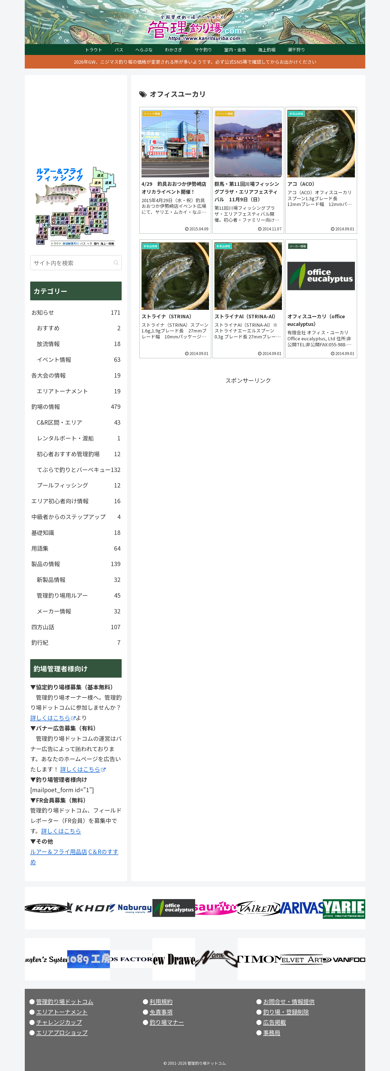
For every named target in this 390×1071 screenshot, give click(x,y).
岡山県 (63, 220)
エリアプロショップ (62, 1032)
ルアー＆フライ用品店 (58, 851)
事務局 (271, 1032)
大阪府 (69, 228)
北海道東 (108, 182)
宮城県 (102, 204)
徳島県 (62, 233)
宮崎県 (45, 231)
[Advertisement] (248, 424)
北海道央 (96, 182)
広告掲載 (274, 1022)
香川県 (62, 228)
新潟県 (92, 208)
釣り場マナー (167, 1022)
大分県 (46, 226)
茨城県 (105, 215)
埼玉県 (99, 221)
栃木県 (100, 215)
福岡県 (47, 219)
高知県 (54, 233)
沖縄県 (40, 242)
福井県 (74, 210)
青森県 (97, 195)
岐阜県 (83, 220)
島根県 (56, 215)
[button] (116, 263)
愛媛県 (54, 228)
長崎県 (38, 219)
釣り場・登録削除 (286, 1012)
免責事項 (161, 1012)
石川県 (81, 210)
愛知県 (82, 228)
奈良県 (74, 229)
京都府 (72, 220)
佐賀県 (43, 219)
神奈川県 (96, 231)
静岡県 (87, 230)
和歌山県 (73, 236)
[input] (76, 262)
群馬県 (95, 215)
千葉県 (105, 226)
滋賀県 (77, 220)
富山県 (85, 210)
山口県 (54, 220)
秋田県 (94, 200)
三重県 (78, 229)
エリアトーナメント (62, 1012)
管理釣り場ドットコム (64, 1001)
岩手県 (102, 200)
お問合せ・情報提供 (289, 1001)
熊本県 (41, 231)
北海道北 (99, 172)
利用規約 (161, 1001)
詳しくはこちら (53, 718)
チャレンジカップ (59, 1022)
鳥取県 (64, 215)
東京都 (99, 226)
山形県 (94, 204)
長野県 (90, 215)
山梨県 (91, 224)
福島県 (102, 208)
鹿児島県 (41, 237)
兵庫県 (67, 220)
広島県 (58, 220)
